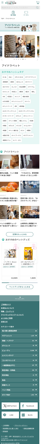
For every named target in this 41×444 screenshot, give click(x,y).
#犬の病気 (6, 101)
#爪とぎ (11, 126)
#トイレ (27, 101)
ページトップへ (19, 299)
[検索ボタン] (38, 7)
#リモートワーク (8, 116)
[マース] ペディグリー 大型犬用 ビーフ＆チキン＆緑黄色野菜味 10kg (28, 263)
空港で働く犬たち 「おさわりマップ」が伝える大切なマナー (29, 199)
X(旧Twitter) (11, 405)
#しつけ (14, 87)
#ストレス (6, 92)
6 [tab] (25, 59)
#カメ (22, 130)
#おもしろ (19, 82)
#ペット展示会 (13, 130)
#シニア (17, 96)
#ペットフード (7, 106)
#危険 (31, 121)
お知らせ (4, 321)
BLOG (30, 415)
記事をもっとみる (20, 234)
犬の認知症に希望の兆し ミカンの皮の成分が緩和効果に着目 (9, 199)
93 (33, 345)
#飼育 (21, 92)
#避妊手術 (6, 135)
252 (33, 340)
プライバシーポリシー (21, 425)
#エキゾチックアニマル (26, 111)
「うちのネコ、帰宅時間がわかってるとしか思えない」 (29, 174)
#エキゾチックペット (9, 111)
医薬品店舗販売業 (29, 428)
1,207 (32, 335)
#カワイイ (28, 82)
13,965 (32, 350)
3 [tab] (18, 59)
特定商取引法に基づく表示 (10, 428)
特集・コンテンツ (7, 311)
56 (33, 380)
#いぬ (4, 77)
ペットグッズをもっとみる (19, 286)
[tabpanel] (19, 46)
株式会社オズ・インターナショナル (23, 436)
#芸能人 (9, 96)
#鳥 (16, 106)
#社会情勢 (22, 87)
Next (37, 60)
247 (33, 365)
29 (33, 385)
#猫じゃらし (23, 121)
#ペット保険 (13, 121)
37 (33, 355)
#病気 (12, 82)
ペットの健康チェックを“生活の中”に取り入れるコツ (9, 224)
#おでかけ (6, 87)
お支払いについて (7, 308)
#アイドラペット (30, 77)
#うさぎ (18, 126)
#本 (4, 96)
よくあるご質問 (6, 318)
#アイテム (31, 87)
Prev (2, 60)
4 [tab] (20, 59)
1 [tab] (14, 59)
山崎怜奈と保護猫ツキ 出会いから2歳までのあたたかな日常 (29, 224)
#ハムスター (28, 126)
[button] (35, 259)
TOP (2, 18)
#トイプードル (16, 135)
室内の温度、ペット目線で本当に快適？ (9, 174)
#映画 (4, 130)
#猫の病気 (26, 96)
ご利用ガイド (6, 304)
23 (33, 375)
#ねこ (10, 77)
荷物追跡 (5, 431)
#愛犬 (27, 92)
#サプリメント (28, 135)
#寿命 (4, 121)
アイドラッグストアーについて (12, 315)
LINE (11, 415)
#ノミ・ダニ (17, 140)
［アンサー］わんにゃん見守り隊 (10, 263)
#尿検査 (21, 106)
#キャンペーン (28, 116)
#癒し (33, 92)
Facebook (30, 405)
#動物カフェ (7, 140)
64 (33, 360)
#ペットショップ (17, 101)
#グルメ (18, 116)
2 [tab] (16, 59)
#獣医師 (5, 82)
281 (33, 390)
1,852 (32, 395)
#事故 (4, 126)
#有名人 (14, 92)
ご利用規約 (6, 425)
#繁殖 (28, 130)
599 (33, 370)
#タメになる (19, 77)
